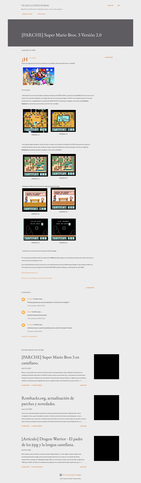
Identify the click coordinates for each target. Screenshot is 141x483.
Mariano (30, 299)
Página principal (26, 14)
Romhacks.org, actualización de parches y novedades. (48, 400)
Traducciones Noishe (35, 5)
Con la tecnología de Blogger (70, 475)
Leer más (83, 385)
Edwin (29, 312)
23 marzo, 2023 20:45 (34, 331)
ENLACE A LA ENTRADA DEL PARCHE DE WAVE (37, 278)
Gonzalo (30, 324)
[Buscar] (110, 5)
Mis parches (40, 14)
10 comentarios (37, 467)
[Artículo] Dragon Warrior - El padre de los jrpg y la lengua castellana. (52, 441)
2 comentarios (36, 385)
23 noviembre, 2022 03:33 (36, 305)
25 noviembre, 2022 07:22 (36, 318)
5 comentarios (36, 426)
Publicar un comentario (29, 336)
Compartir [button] (109, 57)
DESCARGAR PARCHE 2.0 (30, 273)
